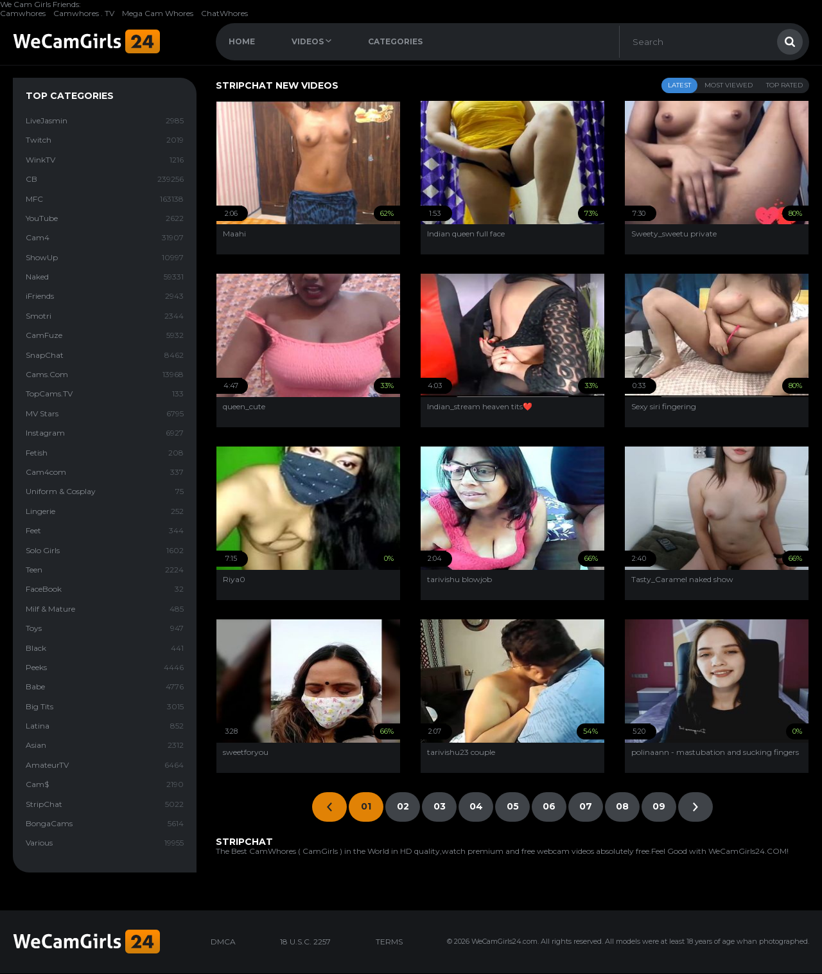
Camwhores (23, 13)
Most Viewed (728, 85)
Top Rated (784, 85)
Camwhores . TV (83, 13)
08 (622, 806)
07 (585, 806)
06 (549, 806)
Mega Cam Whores (157, 13)
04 (476, 806)
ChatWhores (224, 13)
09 (658, 806)
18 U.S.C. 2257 (305, 941)
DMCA (223, 941)
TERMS (389, 941)
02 (403, 806)
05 (513, 806)
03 (439, 806)
